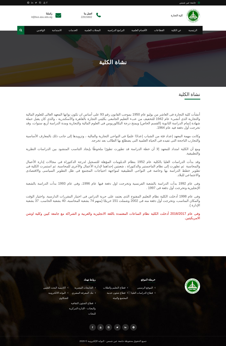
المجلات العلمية (92, 30)
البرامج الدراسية (116, 30)
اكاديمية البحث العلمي (55, 287)
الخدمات (73, 30)
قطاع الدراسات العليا (143, 293)
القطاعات (159, 30)
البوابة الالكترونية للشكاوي (58, 295)
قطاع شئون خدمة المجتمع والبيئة (117, 295)
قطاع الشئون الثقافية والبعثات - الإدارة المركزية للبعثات (82, 308)
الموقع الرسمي (146, 287)
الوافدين (41, 30)
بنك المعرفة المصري (84, 293)
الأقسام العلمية (139, 30)
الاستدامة (57, 30)
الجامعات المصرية (85, 287)
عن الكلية (176, 30)
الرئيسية (192, 30)
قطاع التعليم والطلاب (115, 287)
